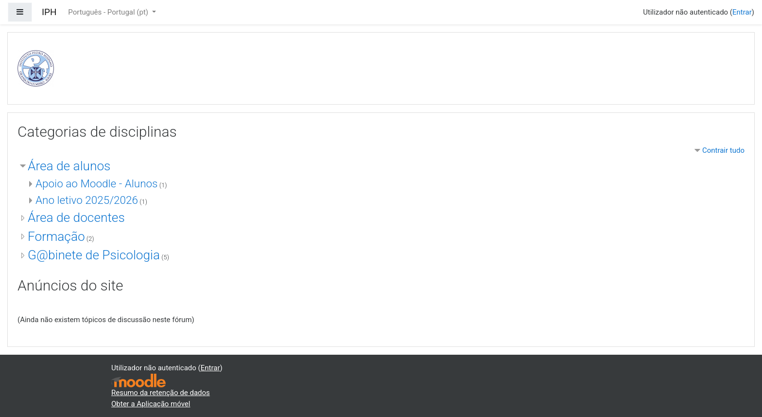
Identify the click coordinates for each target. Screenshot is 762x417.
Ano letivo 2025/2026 (86, 200)
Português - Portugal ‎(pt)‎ (109, 12)
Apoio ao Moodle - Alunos (96, 183)
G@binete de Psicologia (94, 255)
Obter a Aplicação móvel (150, 403)
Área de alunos (69, 166)
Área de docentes (76, 217)
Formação (56, 236)
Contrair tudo (723, 150)
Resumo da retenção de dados (160, 392)
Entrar (742, 12)
